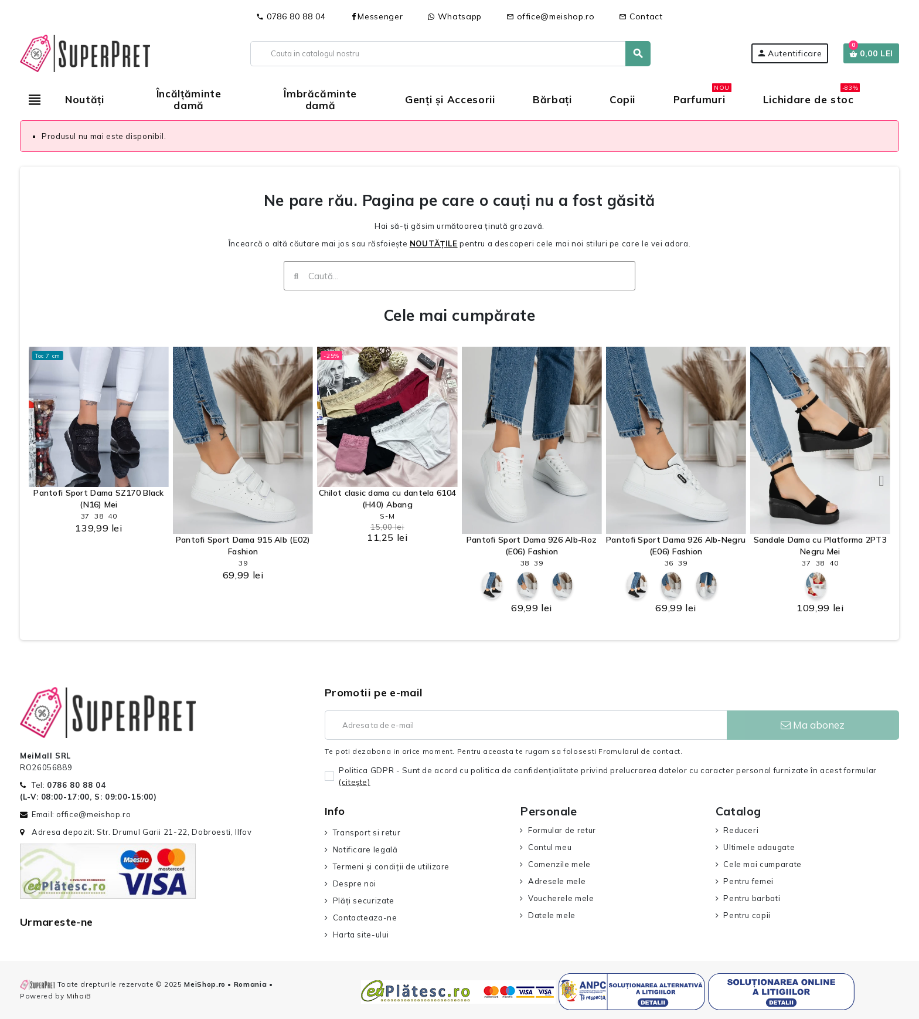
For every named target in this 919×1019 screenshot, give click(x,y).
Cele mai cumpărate (459, 315)
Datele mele (552, 915)
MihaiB (78, 995)
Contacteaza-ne (365, 917)
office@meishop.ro (550, 16)
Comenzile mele (559, 864)
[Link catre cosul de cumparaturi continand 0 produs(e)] (871, 53)
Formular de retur (562, 830)
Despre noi (354, 883)
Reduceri (740, 830)
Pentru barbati (751, 898)
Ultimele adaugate (759, 847)
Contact (640, 16)
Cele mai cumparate (762, 864)
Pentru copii (747, 915)
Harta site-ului (361, 934)
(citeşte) (354, 782)
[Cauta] (450, 53)
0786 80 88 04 (290, 16)
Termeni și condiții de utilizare (391, 866)
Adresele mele (557, 881)
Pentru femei (748, 881)
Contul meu (549, 847)
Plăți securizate (363, 900)
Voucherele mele (561, 898)
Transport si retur (367, 832)
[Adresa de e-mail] (526, 725)
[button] (37, 480)
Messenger (376, 16)
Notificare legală (365, 849)
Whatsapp (454, 16)
